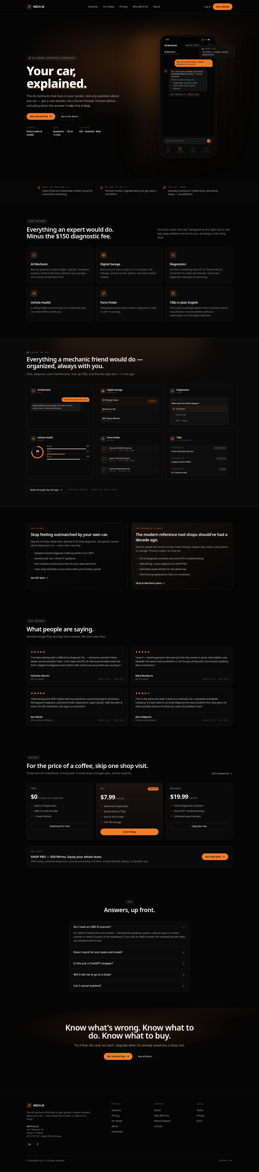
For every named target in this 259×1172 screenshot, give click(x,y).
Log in (207, 6)
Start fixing (129, 831)
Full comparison (222, 772)
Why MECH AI (140, 6)
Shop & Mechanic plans (150, 582)
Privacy (201, 1114)
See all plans (145, 1055)
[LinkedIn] (30, 1143)
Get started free (41, 116)
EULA (199, 1120)
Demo (115, 1125)
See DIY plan (39, 577)
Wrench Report (162, 1120)
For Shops (108, 6)
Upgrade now (199, 825)
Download (117, 1130)
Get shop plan (215, 856)
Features (93, 6)
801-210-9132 (33, 1135)
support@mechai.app (51, 1135)
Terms (200, 1109)
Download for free (60, 825)
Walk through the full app (46, 489)
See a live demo (69, 116)
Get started (222, 6)
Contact (158, 1125)
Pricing (123, 6)
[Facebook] (38, 1143)
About (156, 6)
